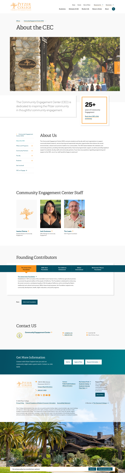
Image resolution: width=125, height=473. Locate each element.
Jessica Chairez (21, 231)
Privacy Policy (20, 403)
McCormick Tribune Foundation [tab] (98, 268)
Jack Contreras (45, 231)
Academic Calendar (84, 386)
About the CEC (20, 141)
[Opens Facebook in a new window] (39, 395)
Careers (64, 381)
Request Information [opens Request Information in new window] (92, 362)
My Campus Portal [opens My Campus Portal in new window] (84, 381)
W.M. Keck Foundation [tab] (44, 268)
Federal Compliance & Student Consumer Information (41, 403)
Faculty (18, 155)
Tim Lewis (67, 231)
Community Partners (22, 150)
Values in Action (97, 9)
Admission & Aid (74, 9)
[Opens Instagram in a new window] (36, 395)
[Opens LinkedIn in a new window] (44, 395)
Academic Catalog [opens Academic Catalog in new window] (84, 384)
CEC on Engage (20, 170)
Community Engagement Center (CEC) (34, 21)
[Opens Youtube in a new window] (47, 395)
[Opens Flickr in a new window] (49, 395)
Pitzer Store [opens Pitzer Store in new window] (82, 388)
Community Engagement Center (37, 332)
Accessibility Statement (63, 403)
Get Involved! (20, 165)
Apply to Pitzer (78, 362)
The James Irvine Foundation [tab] (26, 268)
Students (18, 160)
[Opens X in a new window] (41, 395)
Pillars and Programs (22, 146)
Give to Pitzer (86, 5)
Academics (62, 9)
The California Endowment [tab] (62, 268)
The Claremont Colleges (100, 403)
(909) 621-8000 (42, 390)
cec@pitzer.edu (68, 333)
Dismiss (92, 469)
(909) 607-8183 (68, 335)
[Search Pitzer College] (113, 9)
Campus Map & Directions (45, 387)
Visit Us (68, 362)
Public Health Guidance (68, 384)
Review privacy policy (105, 469)
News (73, 5)
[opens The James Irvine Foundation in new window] (27, 276)
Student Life (85, 9)
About (107, 9)
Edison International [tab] (79, 268)
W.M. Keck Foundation (29, 302)
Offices (18, 21)
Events (79, 5)
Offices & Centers (67, 386)
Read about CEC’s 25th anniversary (92, 117)
